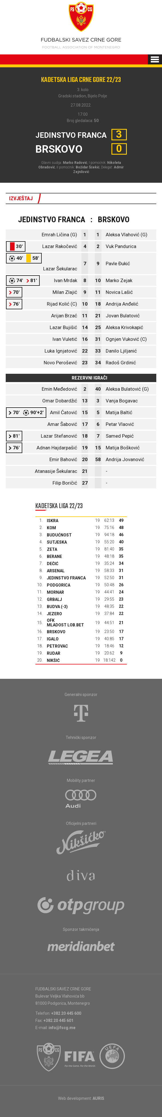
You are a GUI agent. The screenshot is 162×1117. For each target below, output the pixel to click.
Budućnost (59, 535)
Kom (51, 528)
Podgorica (58, 585)
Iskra (52, 520)
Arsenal (56, 571)
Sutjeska (57, 542)
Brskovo (56, 632)
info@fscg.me (62, 1027)
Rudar (53, 653)
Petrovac (57, 646)
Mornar (55, 592)
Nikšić (53, 660)
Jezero (54, 613)
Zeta (52, 549)
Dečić (52, 563)
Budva (53, 606)
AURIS (98, 1098)
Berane (54, 556)
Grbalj (54, 599)
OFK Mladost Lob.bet (65, 622)
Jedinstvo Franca (66, 578)
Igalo (53, 639)
